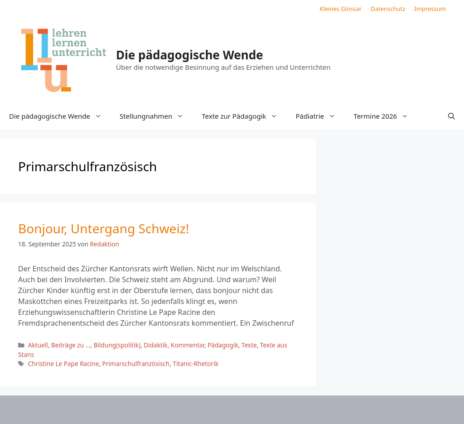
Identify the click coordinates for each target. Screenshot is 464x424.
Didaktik (155, 345)
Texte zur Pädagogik (244, 116)
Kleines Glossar (340, 9)
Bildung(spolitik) (117, 345)
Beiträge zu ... (71, 345)
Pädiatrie (319, 116)
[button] (451, 116)
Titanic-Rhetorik (195, 363)
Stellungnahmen (156, 116)
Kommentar (187, 345)
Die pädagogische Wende (189, 55)
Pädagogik (223, 345)
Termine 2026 (385, 116)
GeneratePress (306, 409)
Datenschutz (388, 9)
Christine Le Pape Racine (63, 363)
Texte (249, 345)
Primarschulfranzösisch (136, 363)
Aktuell (38, 345)
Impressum (430, 9)
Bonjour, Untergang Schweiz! (103, 228)
